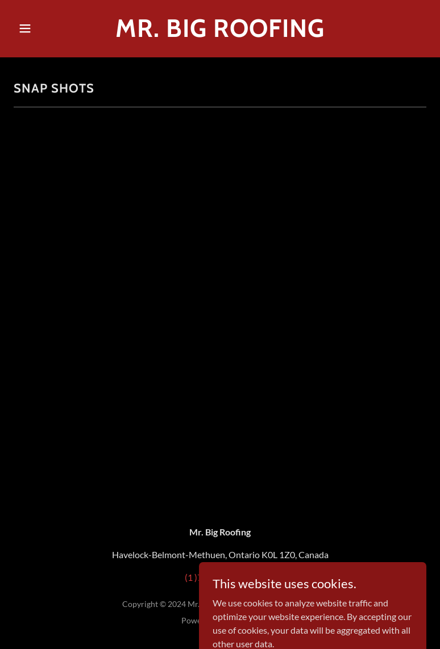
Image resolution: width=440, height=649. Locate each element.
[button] (45, 28)
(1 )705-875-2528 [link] (220, 577)
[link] (220, 33)
